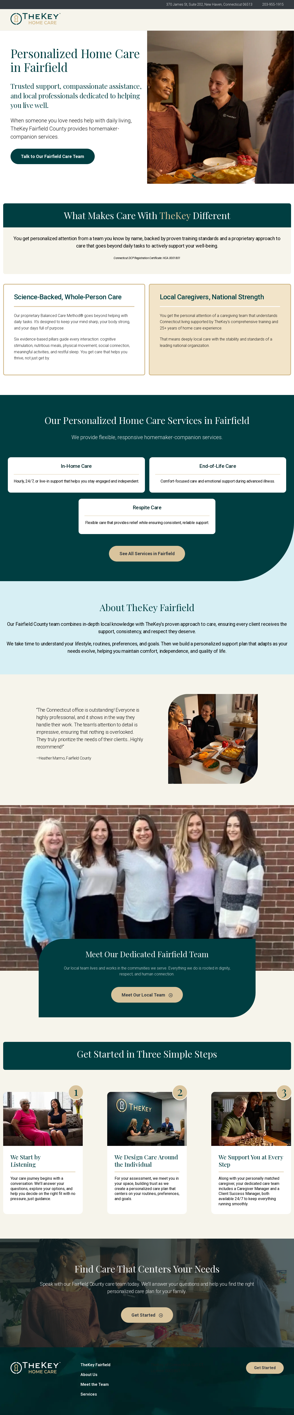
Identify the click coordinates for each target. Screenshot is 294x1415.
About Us (89, 1342)
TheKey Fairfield (95, 1332)
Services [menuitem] (206, 19)
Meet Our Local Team (147, 962)
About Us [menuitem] (143, 19)
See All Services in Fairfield (147, 520)
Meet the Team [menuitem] (175, 19)
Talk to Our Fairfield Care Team (54, 156)
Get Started (267, 20)
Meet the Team (95, 1352)
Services (89, 1362)
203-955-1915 (273, 4)
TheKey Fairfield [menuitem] (110, 19)
